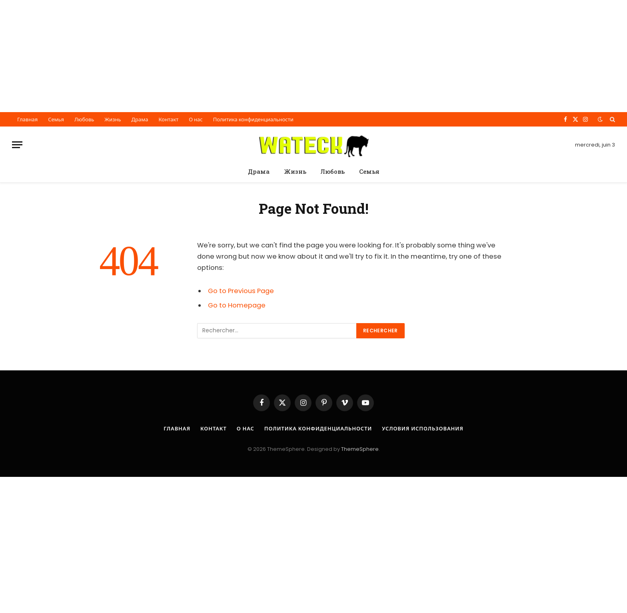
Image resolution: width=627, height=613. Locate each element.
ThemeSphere (360, 449)
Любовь (84, 119)
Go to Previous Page (241, 290)
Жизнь (112, 119)
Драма (140, 119)
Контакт (168, 119)
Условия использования (423, 428)
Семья (56, 119)
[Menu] (17, 145)
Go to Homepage (237, 305)
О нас (196, 119)
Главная (27, 119)
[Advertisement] (240, 56)
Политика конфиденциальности (253, 119)
